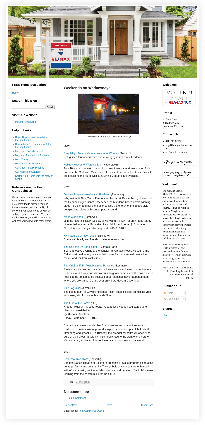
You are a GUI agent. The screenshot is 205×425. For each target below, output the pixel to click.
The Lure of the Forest (77, 303)
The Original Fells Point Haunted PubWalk (89, 265)
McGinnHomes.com (25, 122)
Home (109, 405)
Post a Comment (77, 398)
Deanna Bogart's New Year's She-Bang (87, 194)
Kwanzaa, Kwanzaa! (76, 359)
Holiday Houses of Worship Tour (83, 164)
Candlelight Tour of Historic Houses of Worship (92, 153)
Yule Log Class (73, 288)
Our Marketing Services (28, 172)
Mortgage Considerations (28, 163)
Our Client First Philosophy (29, 167)
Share (165, 315)
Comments (171, 298)
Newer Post (71, 405)
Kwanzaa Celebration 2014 (80, 235)
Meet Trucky (21, 159)
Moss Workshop (73, 216)
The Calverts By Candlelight (80, 246)
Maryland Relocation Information (32, 155)
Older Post (147, 405)
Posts (168, 293)
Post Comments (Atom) (91, 411)
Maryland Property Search (29, 151)
